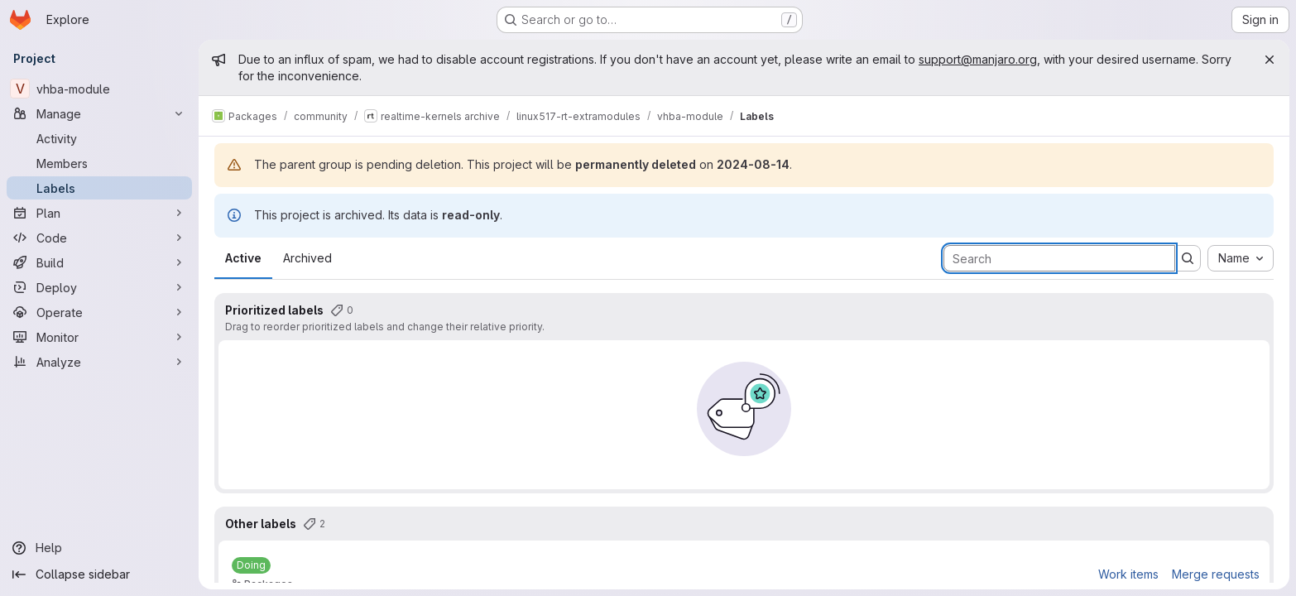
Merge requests (1216, 574)
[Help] (99, 548)
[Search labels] (1059, 258)
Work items (1128, 574)
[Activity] (99, 138)
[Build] (99, 262)
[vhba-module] (99, 88)
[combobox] (1240, 258)
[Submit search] (1187, 258)
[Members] (99, 163)
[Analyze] (99, 361)
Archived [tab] (307, 258)
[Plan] (99, 212)
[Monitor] (99, 336)
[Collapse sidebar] (99, 574)
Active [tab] (243, 258)
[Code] (99, 237)
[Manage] (99, 113)
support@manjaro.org (978, 59)
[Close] (1269, 60)
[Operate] (99, 312)
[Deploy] (99, 287)
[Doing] (251, 565)
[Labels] (99, 187)
